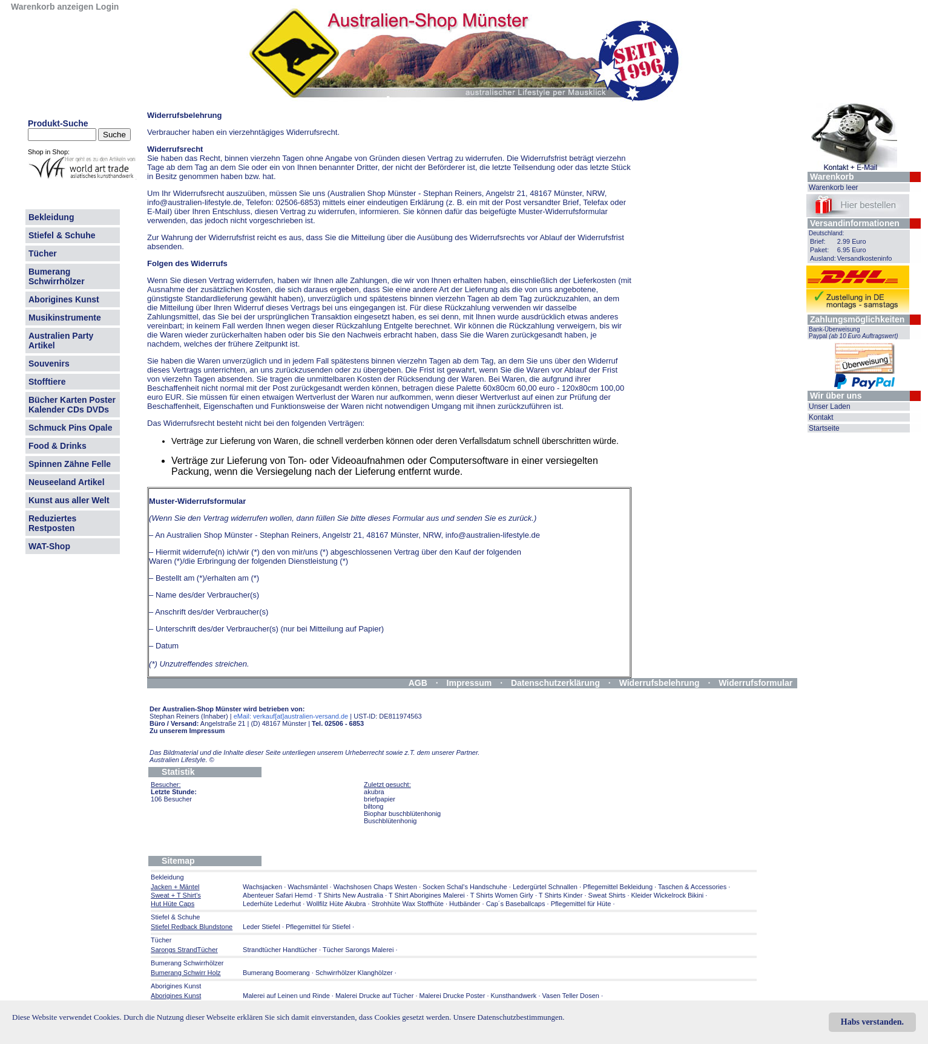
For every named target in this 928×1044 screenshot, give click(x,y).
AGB (418, 683)
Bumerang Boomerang (276, 972)
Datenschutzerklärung (555, 683)
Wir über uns (835, 395)
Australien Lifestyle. (182, 759)
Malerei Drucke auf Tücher (374, 995)
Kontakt (821, 417)
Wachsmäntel (307, 886)
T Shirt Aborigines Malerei (427, 895)
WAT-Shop (49, 546)
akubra (374, 791)
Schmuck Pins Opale (70, 427)
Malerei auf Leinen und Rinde (286, 995)
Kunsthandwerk (514, 995)
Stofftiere (46, 382)
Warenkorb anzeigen (52, 6)
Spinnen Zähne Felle (69, 464)
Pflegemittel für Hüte (581, 903)
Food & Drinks (57, 446)
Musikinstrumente (64, 317)
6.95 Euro (851, 249)
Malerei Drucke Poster (452, 995)
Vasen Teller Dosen (570, 995)
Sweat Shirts (607, 895)
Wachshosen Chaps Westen (375, 886)
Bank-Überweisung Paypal (853, 332)
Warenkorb (832, 176)
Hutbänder (465, 903)
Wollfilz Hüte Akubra (336, 903)
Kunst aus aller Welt (69, 500)
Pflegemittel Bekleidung (618, 886)
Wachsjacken (262, 886)
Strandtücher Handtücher (280, 949)
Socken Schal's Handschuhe (465, 886)
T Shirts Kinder (561, 895)
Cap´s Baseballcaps (515, 903)
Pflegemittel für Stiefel (318, 926)
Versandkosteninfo (864, 258)
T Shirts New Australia (350, 895)
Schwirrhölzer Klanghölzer (354, 972)
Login (107, 6)
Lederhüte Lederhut (272, 903)
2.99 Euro (851, 241)
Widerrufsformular (755, 683)
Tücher (42, 253)
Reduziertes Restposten (52, 523)
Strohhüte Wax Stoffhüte (408, 903)
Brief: (818, 241)
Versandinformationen (855, 223)
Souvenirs (49, 363)
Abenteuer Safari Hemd (277, 895)
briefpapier (379, 799)
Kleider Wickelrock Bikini (667, 895)
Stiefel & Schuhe (61, 235)
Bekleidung (51, 217)
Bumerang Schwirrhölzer (56, 276)
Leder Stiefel (262, 926)
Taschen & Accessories (692, 886)
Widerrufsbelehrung (659, 683)
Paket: (819, 249)
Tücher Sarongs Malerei (358, 949)
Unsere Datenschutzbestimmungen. (508, 1017)
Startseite (824, 428)
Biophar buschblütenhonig (402, 813)
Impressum (469, 683)
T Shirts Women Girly (501, 895)
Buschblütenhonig (390, 820)
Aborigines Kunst (63, 299)
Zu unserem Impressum (187, 730)
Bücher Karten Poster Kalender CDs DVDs (72, 404)
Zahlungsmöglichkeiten (857, 319)
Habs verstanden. (872, 1021)
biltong (373, 806)
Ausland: (823, 258)
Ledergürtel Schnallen (545, 886)
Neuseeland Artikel (66, 482)
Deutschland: (826, 233)
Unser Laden (830, 406)
